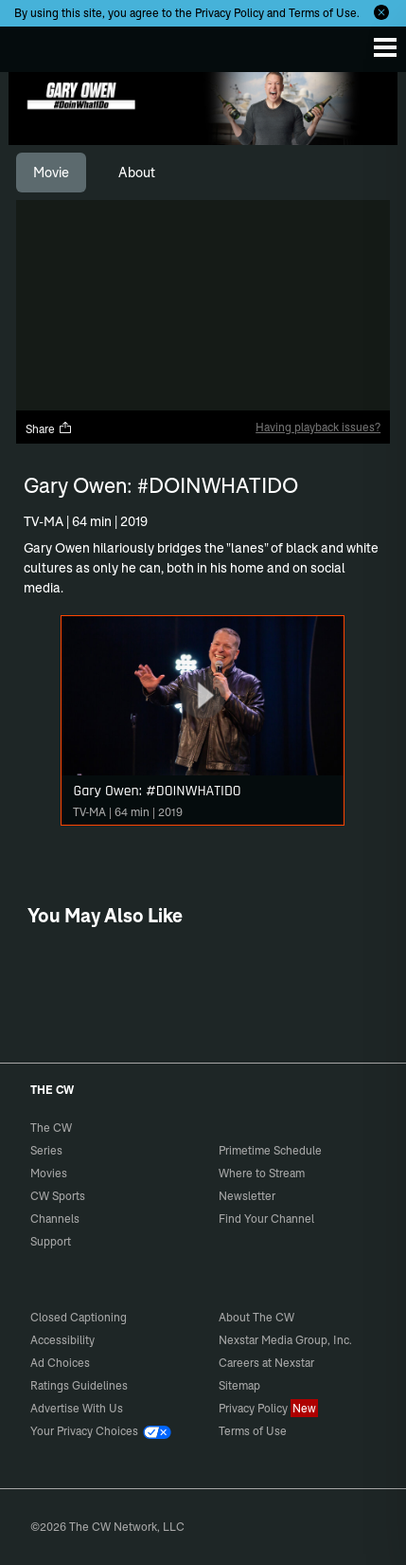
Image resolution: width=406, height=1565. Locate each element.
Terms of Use (323, 13)
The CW (33, 44)
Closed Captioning (78, 1317)
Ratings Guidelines (79, 1385)
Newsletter (247, 1196)
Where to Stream (262, 1173)
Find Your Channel (266, 1218)
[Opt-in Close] (381, 12)
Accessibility (62, 1340)
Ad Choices (60, 1363)
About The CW (256, 1317)
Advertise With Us (76, 1408)
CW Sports (57, 1196)
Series (46, 1150)
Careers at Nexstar (266, 1363)
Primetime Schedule (270, 1150)
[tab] (51, 172)
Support (50, 1241)
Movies (48, 1173)
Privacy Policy (229, 13)
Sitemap (239, 1385)
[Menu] (385, 47)
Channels (54, 1218)
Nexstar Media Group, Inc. (285, 1340)
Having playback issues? (318, 427)
